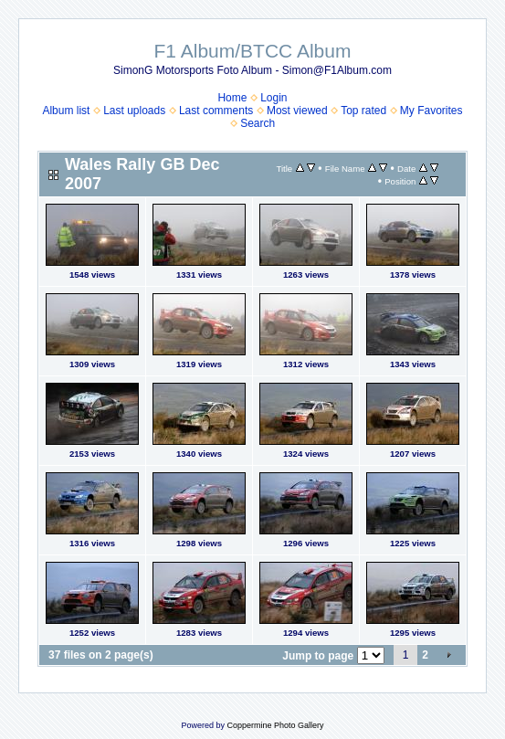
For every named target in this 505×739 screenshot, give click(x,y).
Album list (65, 110)
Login (273, 97)
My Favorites (431, 110)
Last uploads (134, 110)
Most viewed (297, 110)
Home (232, 97)
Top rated (363, 110)
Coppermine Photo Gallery (274, 725)
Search (257, 123)
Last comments (216, 110)
